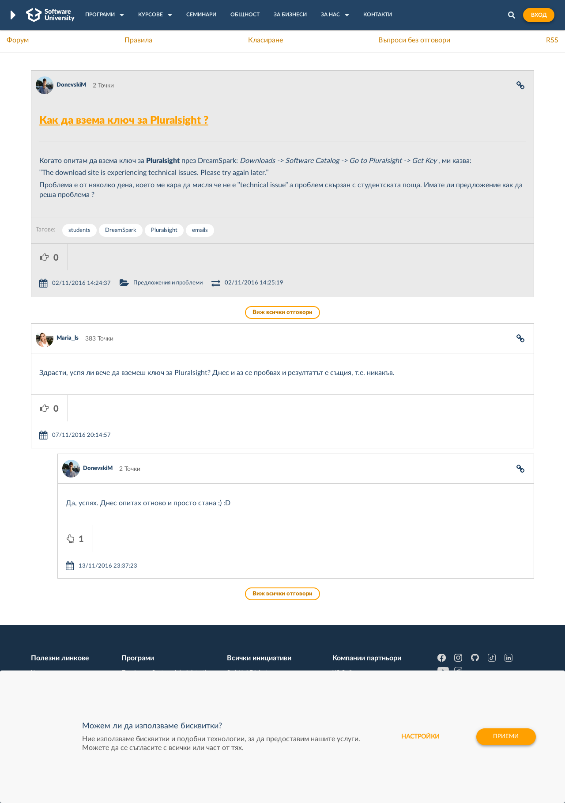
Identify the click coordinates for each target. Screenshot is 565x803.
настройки (417, 737)
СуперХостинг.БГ (356, 607)
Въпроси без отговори (414, 40)
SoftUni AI (241, 620)
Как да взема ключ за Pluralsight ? (123, 120)
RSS (552, 40)
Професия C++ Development (161, 614)
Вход (538, 15)
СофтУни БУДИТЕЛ (255, 634)
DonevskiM (71, 85)
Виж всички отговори (282, 286)
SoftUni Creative (249, 607)
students (79, 230)
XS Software (349, 593)
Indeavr (342, 620)
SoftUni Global (247, 662)
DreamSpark (120, 230)
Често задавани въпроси (66, 593)
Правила (138, 40)
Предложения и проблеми (204, 256)
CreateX (343, 662)
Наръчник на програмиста (68, 620)
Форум (18, 40)
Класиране (265, 40)
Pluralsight (164, 230)
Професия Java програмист (70, 662)
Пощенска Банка (356, 634)
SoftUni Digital (247, 593)
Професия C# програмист (68, 648)
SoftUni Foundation (254, 648)
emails (200, 230)
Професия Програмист (63, 634)
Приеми (505, 737)
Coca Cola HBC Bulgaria (365, 648)
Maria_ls (67, 311)
